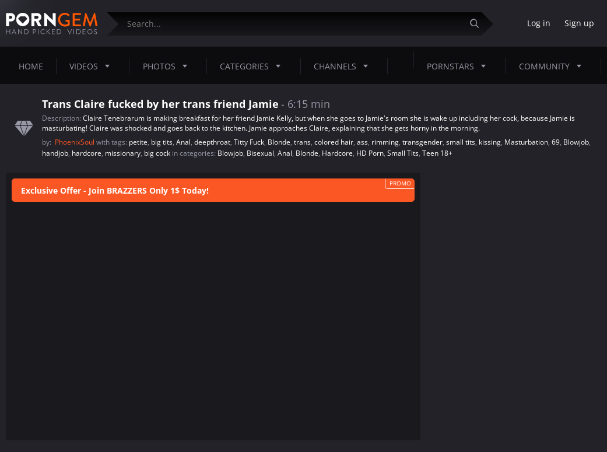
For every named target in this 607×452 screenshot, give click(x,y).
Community (553, 66)
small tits (460, 142)
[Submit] (478, 24)
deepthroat (212, 142)
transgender (422, 142)
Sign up (579, 23)
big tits (162, 142)
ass (362, 142)
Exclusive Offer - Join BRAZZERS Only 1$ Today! (115, 190)
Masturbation (526, 142)
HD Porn (370, 153)
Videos (93, 66)
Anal (183, 142)
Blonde (279, 142)
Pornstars (460, 66)
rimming (385, 142)
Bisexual (260, 153)
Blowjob (576, 142)
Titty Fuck (249, 142)
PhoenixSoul (75, 142)
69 (556, 142)
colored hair (333, 142)
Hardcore (337, 153)
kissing (490, 142)
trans (302, 142)
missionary (123, 153)
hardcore (86, 153)
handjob (55, 153)
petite (138, 142)
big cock (157, 153)
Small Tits (403, 153)
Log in (538, 23)
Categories (253, 66)
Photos (168, 66)
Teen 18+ (437, 153)
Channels (344, 66)
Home (31, 66)
